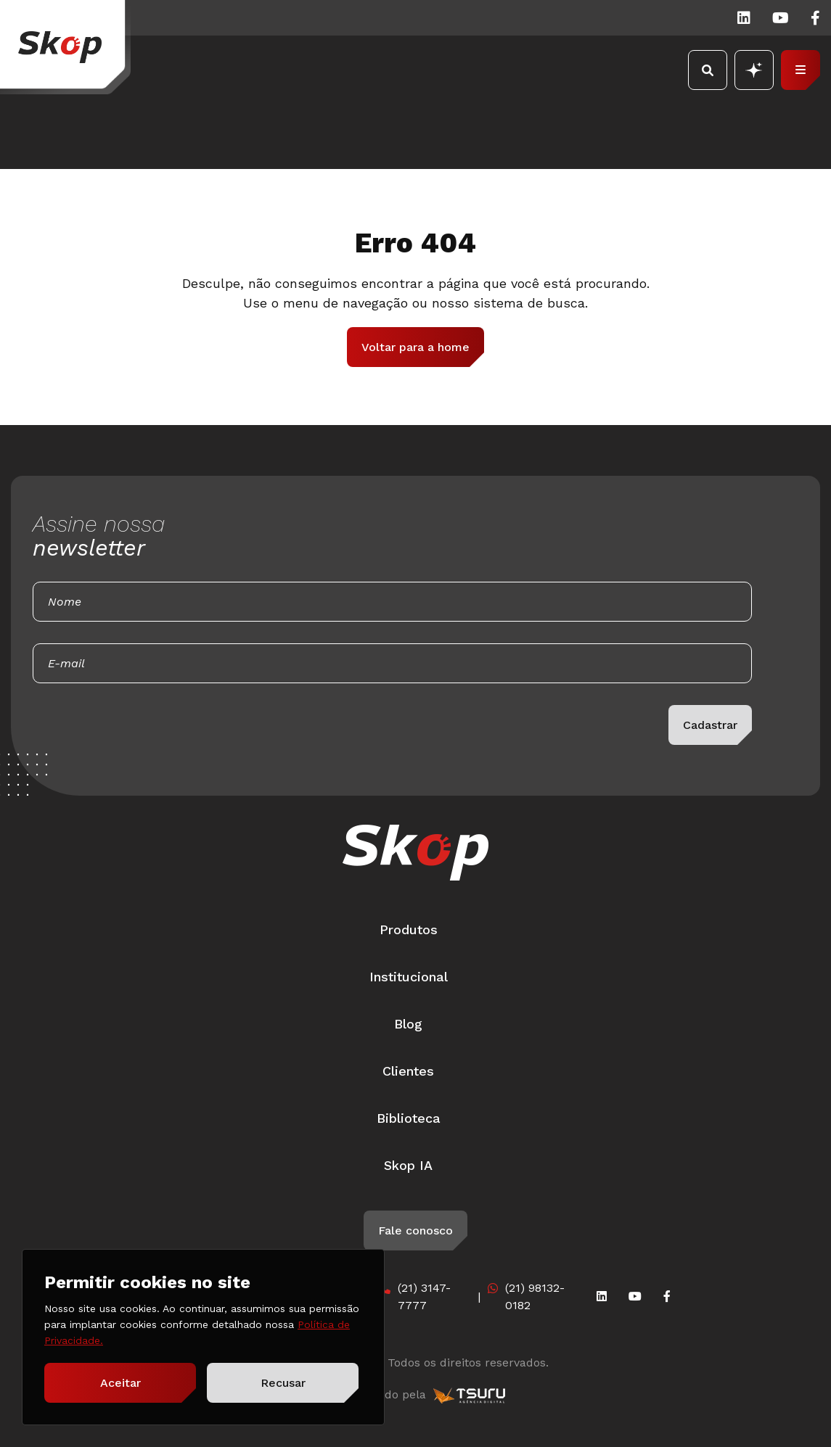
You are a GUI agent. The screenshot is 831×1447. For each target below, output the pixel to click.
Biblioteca (409, 1118)
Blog (408, 1023)
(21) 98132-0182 (535, 1296)
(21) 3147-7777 (424, 1296)
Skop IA (408, 1165)
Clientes (408, 1071)
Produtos (409, 929)
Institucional (408, 976)
